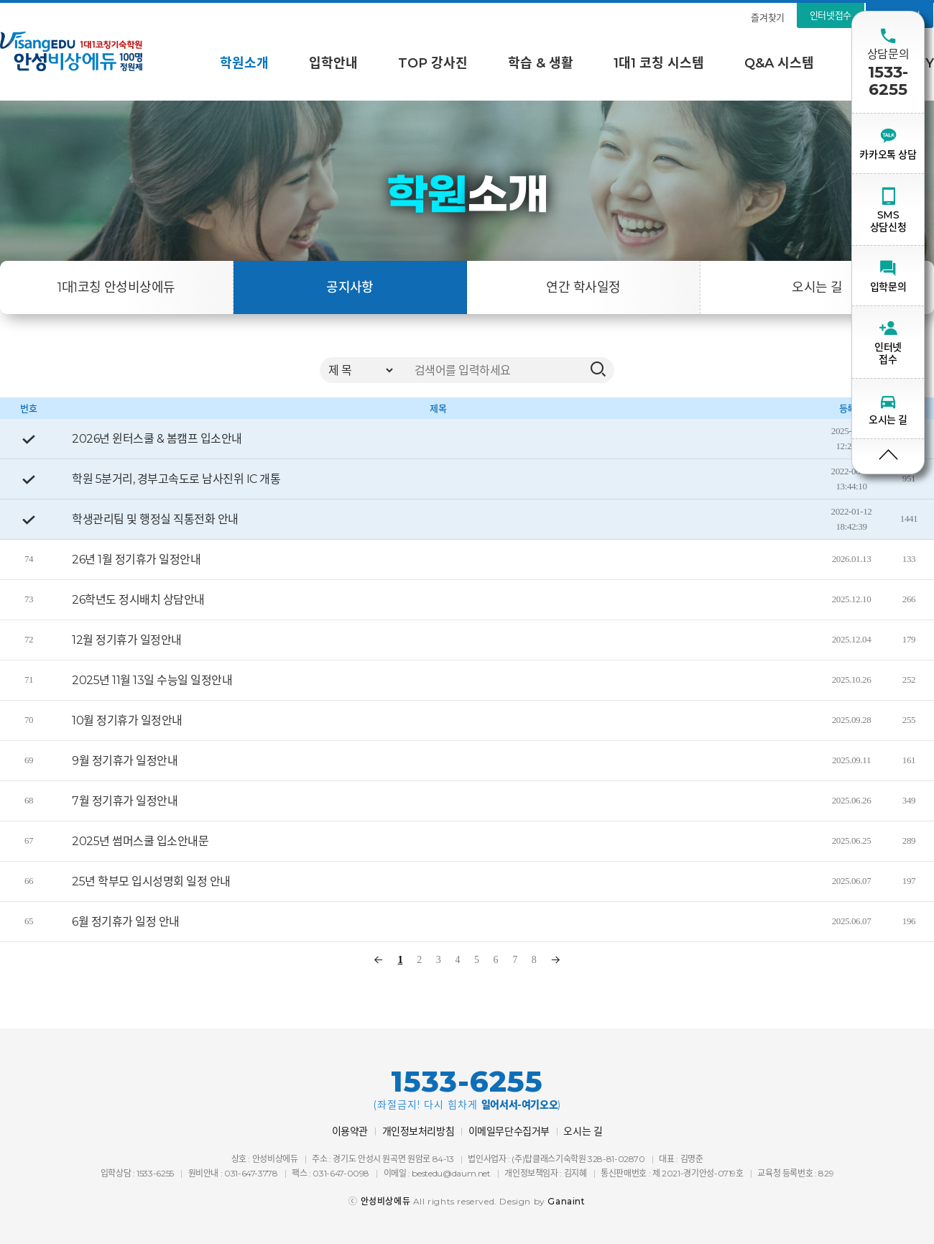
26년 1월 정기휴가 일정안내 (136, 559)
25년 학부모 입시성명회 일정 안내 (151, 881)
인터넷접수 (830, 15)
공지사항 (350, 287)
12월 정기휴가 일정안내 (127, 640)
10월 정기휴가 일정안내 (127, 720)
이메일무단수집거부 (509, 1131)
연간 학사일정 (583, 287)
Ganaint (566, 1201)
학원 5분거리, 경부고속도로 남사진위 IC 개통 (176, 479)
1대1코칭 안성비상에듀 (116, 287)
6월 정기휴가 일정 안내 (126, 922)
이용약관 (350, 1131)
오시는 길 (817, 287)
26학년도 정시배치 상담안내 (138, 600)
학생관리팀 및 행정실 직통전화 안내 (155, 519)
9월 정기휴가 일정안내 (124, 761)
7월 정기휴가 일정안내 (124, 801)
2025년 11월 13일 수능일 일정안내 (152, 680)
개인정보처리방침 (418, 1131)
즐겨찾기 (767, 17)
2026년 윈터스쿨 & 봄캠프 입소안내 (157, 439)
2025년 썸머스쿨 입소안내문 (140, 841)
